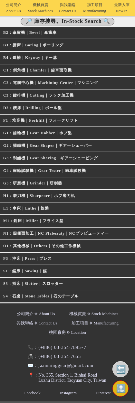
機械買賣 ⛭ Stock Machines (93, 313)
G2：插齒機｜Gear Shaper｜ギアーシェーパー (47, 145)
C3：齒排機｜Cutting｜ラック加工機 (38, 95)
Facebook (32, 392)
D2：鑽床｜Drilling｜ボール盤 (32, 108)
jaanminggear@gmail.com (57, 365)
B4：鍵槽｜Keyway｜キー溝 (30, 57)
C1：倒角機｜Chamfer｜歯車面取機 (37, 70)
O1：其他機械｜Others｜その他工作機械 (42, 246)
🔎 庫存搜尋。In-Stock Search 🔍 (68, 21)
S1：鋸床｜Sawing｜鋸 (25, 271)
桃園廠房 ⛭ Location (67, 332)
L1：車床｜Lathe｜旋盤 (26, 208)
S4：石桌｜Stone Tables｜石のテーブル (41, 296)
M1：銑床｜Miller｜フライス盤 (33, 221)
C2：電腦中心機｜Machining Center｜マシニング (50, 82)
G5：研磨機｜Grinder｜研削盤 (32, 183)
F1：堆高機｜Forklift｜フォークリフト (40, 120)
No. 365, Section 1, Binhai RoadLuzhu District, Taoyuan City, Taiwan (64, 378)
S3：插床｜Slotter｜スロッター (33, 283)
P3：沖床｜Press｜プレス (27, 258)
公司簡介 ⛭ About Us (36, 313)
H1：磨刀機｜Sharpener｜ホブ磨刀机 (39, 195)
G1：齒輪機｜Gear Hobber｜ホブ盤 (37, 133)
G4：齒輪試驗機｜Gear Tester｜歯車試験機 (44, 170)
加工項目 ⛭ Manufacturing (95, 323)
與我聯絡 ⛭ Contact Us (36, 323)
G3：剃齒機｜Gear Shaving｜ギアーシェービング (50, 158)
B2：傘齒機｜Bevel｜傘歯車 (30, 32)
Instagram (68, 392)
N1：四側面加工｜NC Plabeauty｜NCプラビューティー (56, 233)
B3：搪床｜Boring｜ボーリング (33, 45)
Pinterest (103, 392)
